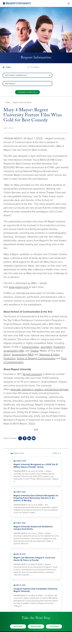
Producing (59, 346)
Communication (30, 346)
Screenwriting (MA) (13, 350)
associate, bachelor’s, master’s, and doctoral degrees (39, 389)
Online (8, 67)
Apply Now (18, 626)
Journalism (46, 346)
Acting (7, 354)
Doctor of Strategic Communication (36, 358)
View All (56, 453)
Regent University (32, 374)
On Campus (35, 67)
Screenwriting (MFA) (23, 354)
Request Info (36, 626)
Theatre (34, 350)
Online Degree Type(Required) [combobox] (15, 75)
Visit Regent (54, 626)
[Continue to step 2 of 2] (27, 92)
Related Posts (18, 453)
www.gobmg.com (19, 287)
